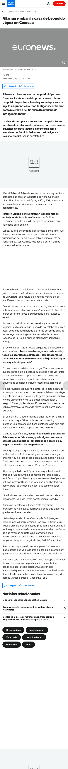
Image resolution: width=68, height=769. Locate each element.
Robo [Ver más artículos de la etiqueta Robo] (28, 644)
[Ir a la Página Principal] (11, 3)
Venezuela (31, 12)
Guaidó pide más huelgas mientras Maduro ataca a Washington (27, 608)
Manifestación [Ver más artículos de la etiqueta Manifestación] (36, 630)
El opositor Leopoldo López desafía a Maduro (25, 600)
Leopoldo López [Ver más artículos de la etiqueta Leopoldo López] (34, 637)
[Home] (3, 12)
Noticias (11, 12)
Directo (59, 3)
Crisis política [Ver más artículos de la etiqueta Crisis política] (13, 630)
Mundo (21, 12)
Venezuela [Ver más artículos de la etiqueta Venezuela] (11, 637)
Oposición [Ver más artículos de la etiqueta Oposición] (11, 644)
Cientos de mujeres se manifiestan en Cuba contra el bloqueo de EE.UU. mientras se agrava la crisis (28, 618)
